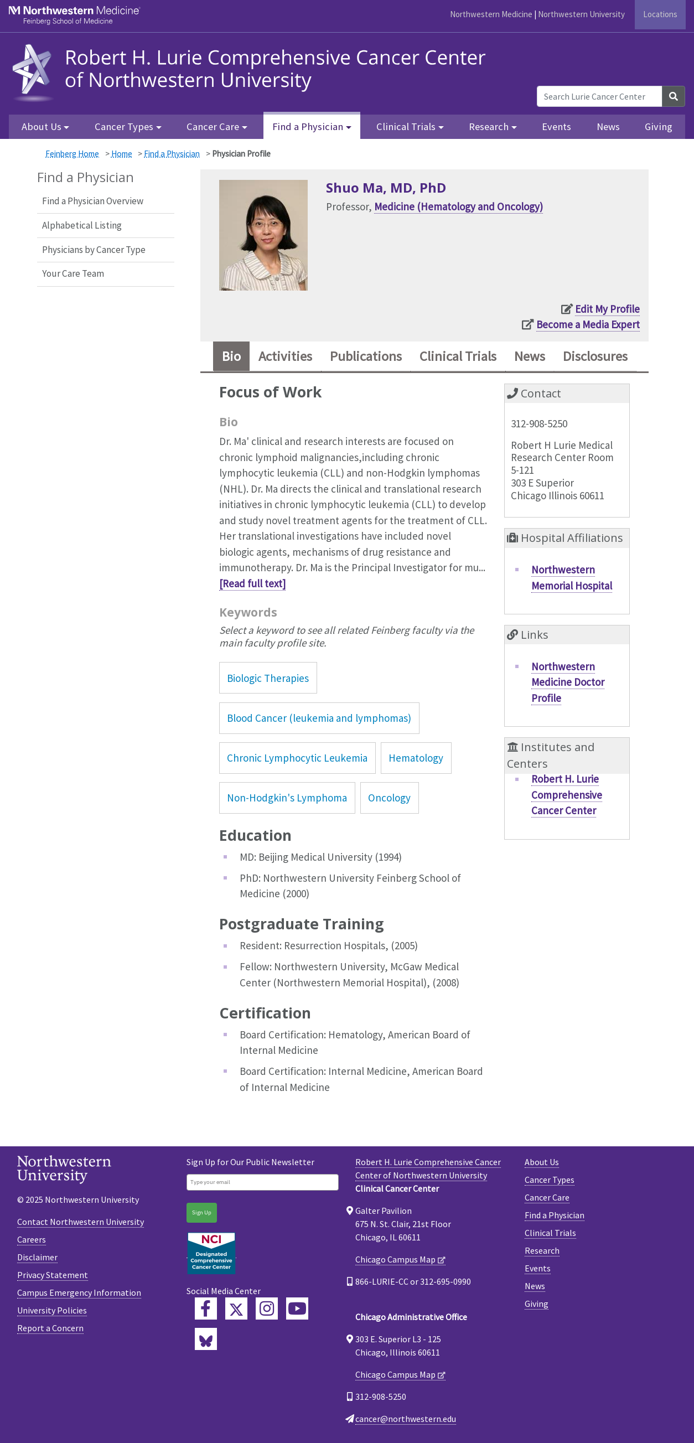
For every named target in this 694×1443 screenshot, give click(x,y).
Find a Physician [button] (307, 126)
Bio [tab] (231, 356)
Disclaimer (37, 1257)
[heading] (252, 71)
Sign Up (201, 1212)
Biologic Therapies (268, 678)
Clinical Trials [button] (406, 126)
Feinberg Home (72, 153)
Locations (660, 14)
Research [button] (489, 126)
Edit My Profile (607, 309)
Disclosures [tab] (595, 356)
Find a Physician (172, 153)
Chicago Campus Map (395, 1259)
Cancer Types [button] (124, 126)
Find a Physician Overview (92, 201)
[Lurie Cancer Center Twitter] (236, 1308)
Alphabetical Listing (82, 225)
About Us (542, 1161)
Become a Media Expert (588, 324)
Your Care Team (73, 273)
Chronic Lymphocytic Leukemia (297, 757)
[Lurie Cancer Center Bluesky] (206, 1339)
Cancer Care (547, 1197)
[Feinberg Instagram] (267, 1308)
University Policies (52, 1310)
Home (121, 153)
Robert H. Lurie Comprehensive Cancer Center (566, 794)
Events (556, 126)
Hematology (416, 757)
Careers (31, 1239)
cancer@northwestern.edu (405, 1418)
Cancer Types (549, 1179)
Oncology (389, 797)
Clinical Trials (550, 1232)
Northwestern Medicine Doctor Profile (567, 682)
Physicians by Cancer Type (94, 250)
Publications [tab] (366, 356)
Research (542, 1250)
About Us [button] (41, 126)
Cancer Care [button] (213, 126)
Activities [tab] (285, 356)
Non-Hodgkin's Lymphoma (287, 797)
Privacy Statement (52, 1274)
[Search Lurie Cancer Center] (599, 96)
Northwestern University (581, 14)
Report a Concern (50, 1327)
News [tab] (529, 356)
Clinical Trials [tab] (457, 356)
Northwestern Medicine (491, 14)
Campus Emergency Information (79, 1292)
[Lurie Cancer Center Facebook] (206, 1308)
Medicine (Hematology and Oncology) (458, 206)
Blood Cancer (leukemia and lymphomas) (319, 718)
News (608, 126)
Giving (658, 126)
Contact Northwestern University (80, 1221)
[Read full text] (252, 583)
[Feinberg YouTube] (297, 1308)
